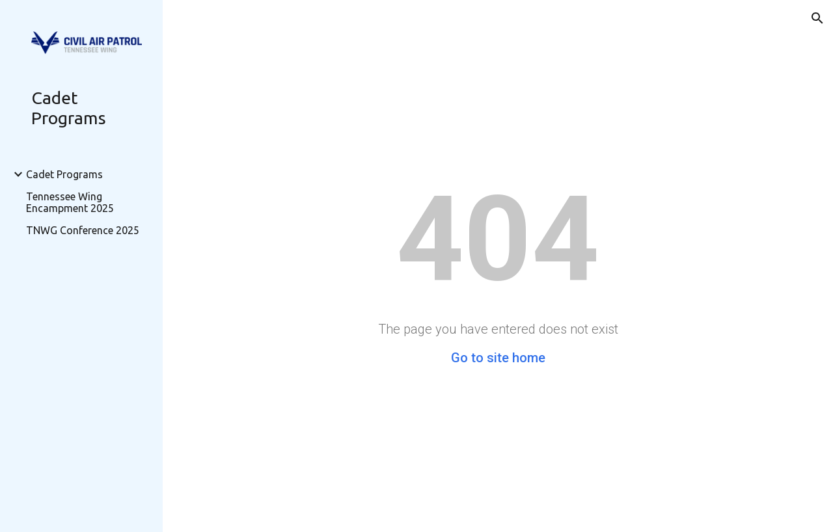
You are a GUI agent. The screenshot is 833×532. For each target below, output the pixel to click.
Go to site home (498, 358)
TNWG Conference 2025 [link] (82, 230)
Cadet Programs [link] (64, 174)
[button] (817, 18)
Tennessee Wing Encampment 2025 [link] (70, 202)
